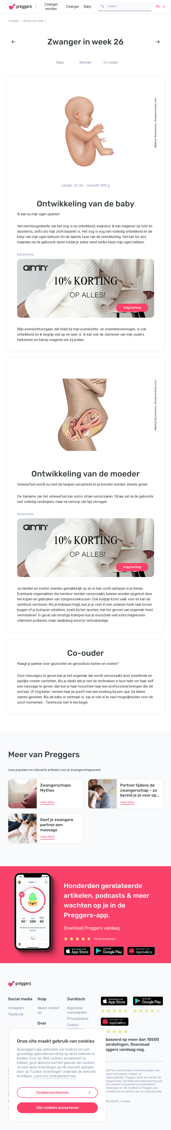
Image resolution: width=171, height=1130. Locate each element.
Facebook (16, 1014)
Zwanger (72, 6)
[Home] (20, 7)
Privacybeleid (77, 1019)
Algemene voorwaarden (77, 1010)
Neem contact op (48, 1010)
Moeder (85, 62)
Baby (87, 6)
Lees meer (47, 802)
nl (161, 6)
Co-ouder (111, 62)
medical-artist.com (155, 109)
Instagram (16, 1008)
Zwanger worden (51, 6)
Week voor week (33, 20)
